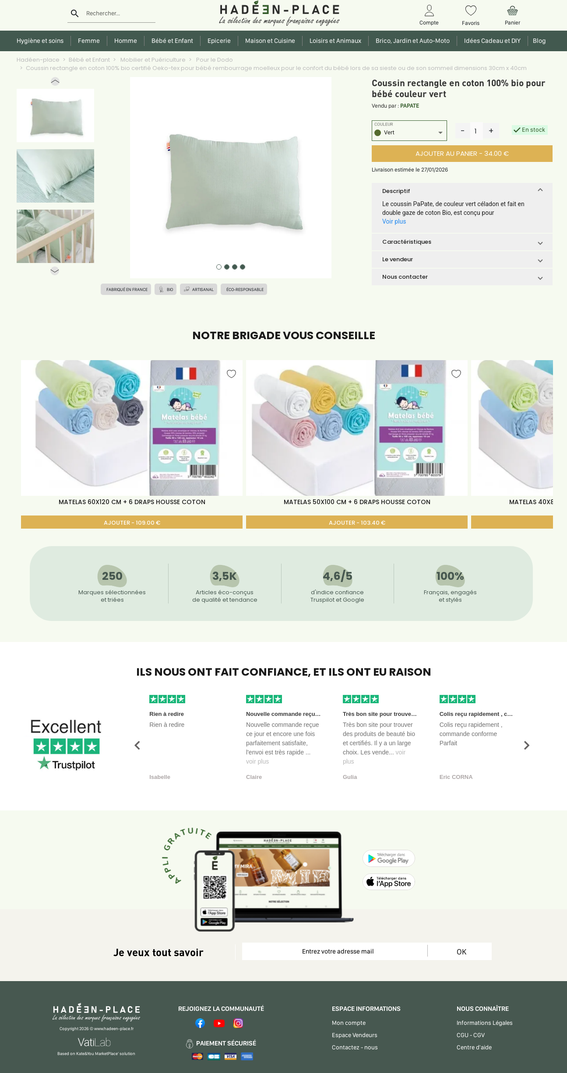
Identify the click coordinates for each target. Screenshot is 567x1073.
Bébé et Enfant (89, 60)
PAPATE (409, 105)
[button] (55, 83)
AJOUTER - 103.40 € (357, 523)
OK (461, 951)
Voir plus (394, 221)
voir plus (257, 761)
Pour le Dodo (214, 60)
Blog (538, 41)
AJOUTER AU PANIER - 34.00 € (462, 153)
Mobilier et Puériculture (152, 60)
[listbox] (409, 134)
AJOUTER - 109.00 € (132, 523)
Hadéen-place (38, 60)
